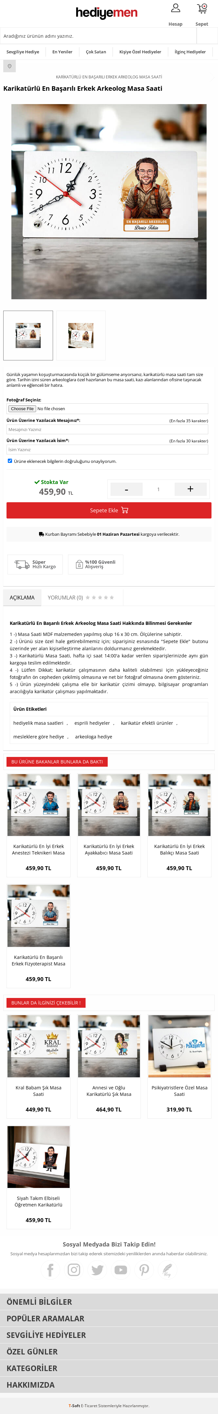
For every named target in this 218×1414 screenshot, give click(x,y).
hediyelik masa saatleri (38, 723)
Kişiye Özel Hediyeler (140, 52)
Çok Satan (96, 52)
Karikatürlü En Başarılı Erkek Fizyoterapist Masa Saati (38, 960)
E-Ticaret (89, 1405)
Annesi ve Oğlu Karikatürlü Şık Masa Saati (109, 1091)
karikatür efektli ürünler (147, 723)
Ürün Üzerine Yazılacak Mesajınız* (43, 420)
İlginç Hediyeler (190, 52)
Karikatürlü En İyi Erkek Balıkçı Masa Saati (179, 849)
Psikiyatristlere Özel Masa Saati (180, 1090)
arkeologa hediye (93, 737)
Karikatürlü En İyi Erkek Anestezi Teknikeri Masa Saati (38, 849)
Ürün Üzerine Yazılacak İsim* (37, 440)
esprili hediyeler (92, 723)
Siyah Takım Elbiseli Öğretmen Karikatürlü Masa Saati (38, 1201)
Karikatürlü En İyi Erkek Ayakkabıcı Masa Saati (109, 849)
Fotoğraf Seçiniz (23, 400)
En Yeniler (62, 52)
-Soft (75, 1405)
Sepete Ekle (109, 510)
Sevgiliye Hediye (23, 52)
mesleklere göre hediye (38, 737)
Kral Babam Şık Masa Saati (38, 1090)
